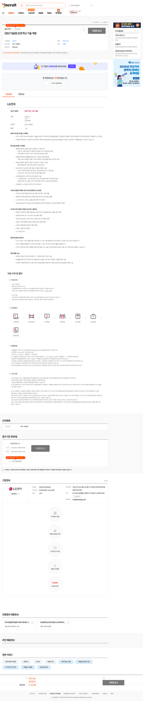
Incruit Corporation (74, 697)
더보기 (106, 481)
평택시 (26, 427)
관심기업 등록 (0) (15, 461)
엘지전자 (8, 29)
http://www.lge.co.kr (79, 499)
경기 (21, 427)
